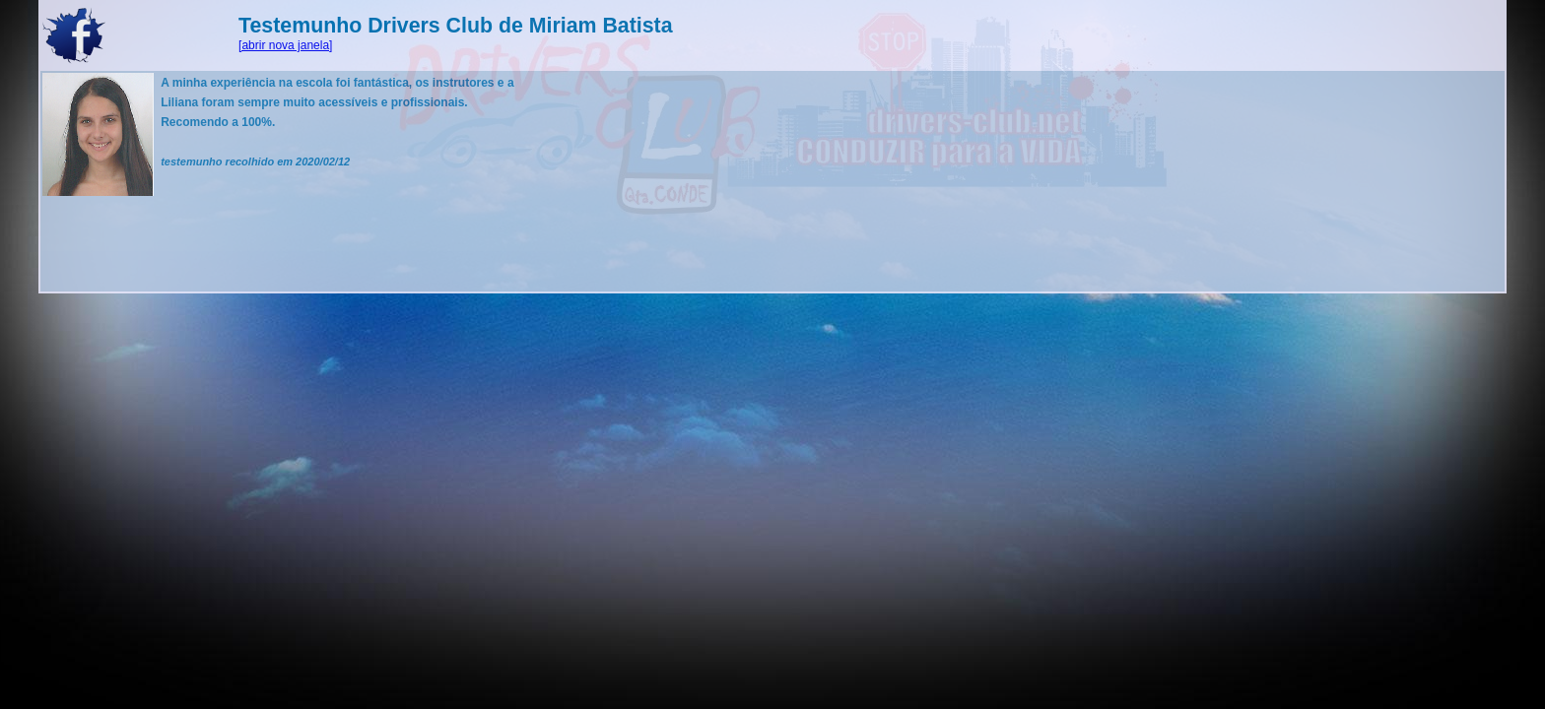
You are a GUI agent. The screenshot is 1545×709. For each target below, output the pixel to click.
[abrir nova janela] (285, 45)
